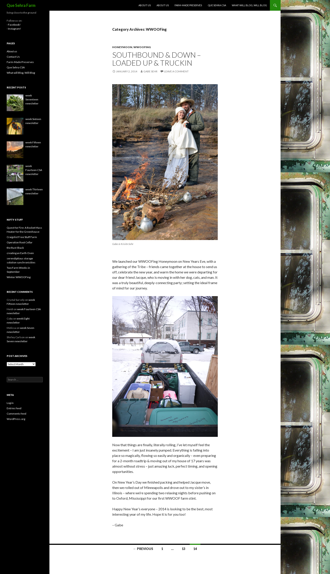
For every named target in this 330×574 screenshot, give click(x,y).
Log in (10, 403)
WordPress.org (16, 419)
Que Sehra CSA (217, 5)
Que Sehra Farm (21, 5)
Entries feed (14, 408)
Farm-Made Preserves (188, 5)
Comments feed (16, 413)
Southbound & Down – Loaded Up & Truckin (156, 58)
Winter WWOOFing (19, 277)
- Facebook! (14, 24)
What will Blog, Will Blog (249, 5)
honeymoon (122, 47)
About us (145, 5)
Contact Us (13, 56)
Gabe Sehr (150, 71)
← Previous (143, 549)
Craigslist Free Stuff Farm (22, 237)
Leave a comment (176, 71)
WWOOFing (142, 47)
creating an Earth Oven (20, 253)
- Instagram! (14, 28)
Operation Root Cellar (20, 242)
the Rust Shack (15, 247)
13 (183, 549)
